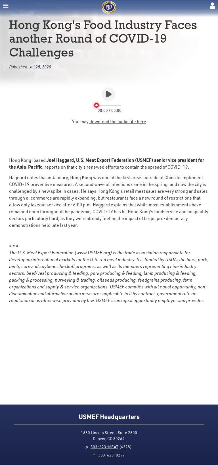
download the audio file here (117, 121)
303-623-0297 (111, 455)
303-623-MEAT (104, 446)
